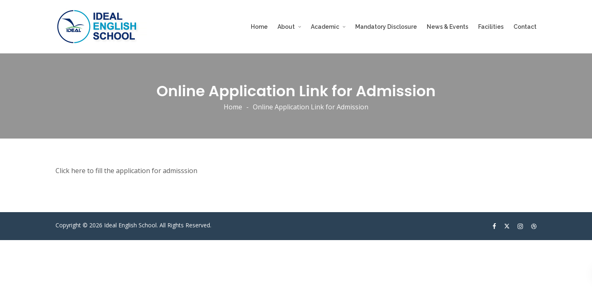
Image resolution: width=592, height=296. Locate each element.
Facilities (491, 26)
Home (259, 26)
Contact (524, 26)
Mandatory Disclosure (386, 26)
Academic (325, 26)
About (286, 26)
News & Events (447, 26)
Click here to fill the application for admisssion (126, 170)
